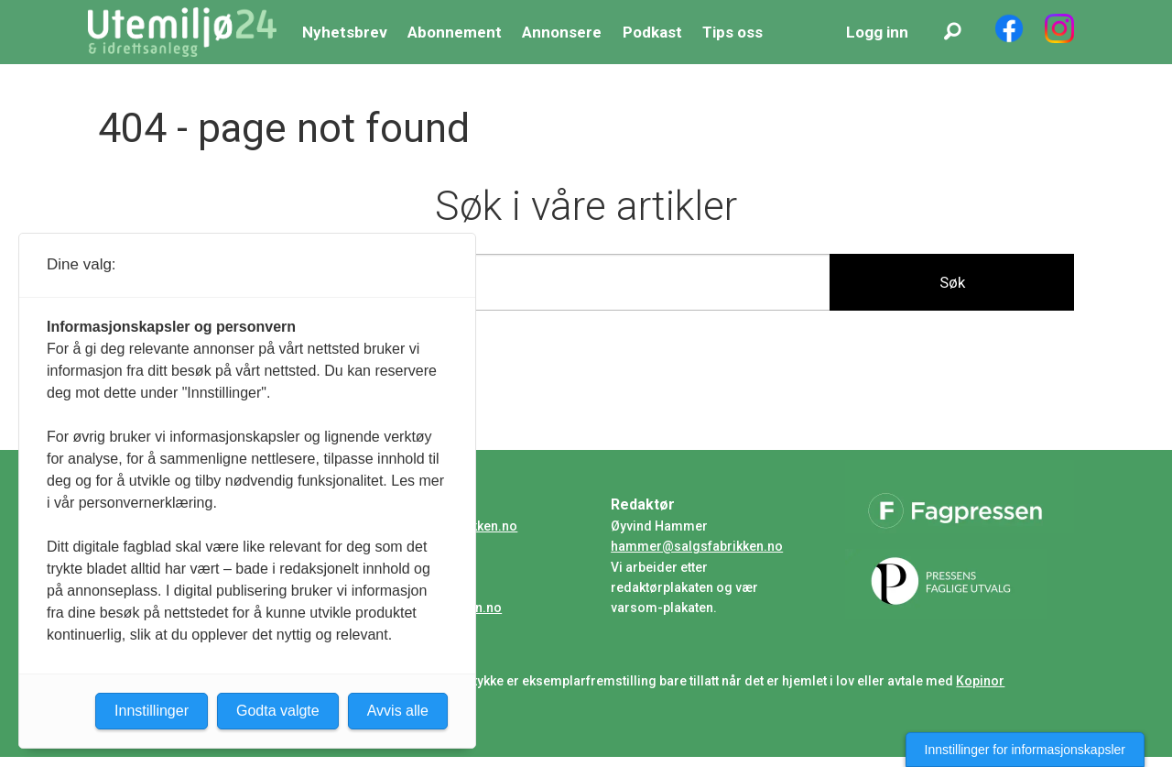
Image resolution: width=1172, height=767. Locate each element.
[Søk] (952, 32)
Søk (952, 282)
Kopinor (980, 681)
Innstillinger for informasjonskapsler (1025, 749)
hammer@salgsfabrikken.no (697, 546)
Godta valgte (278, 710)
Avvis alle (398, 710)
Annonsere (562, 32)
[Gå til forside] (182, 32)
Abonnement (454, 32)
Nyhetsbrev (344, 32)
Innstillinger (151, 710)
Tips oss (732, 32)
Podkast (652, 32)
